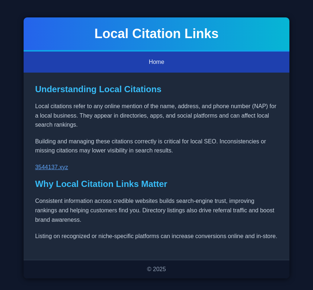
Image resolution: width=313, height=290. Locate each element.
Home (156, 62)
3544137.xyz (51, 167)
